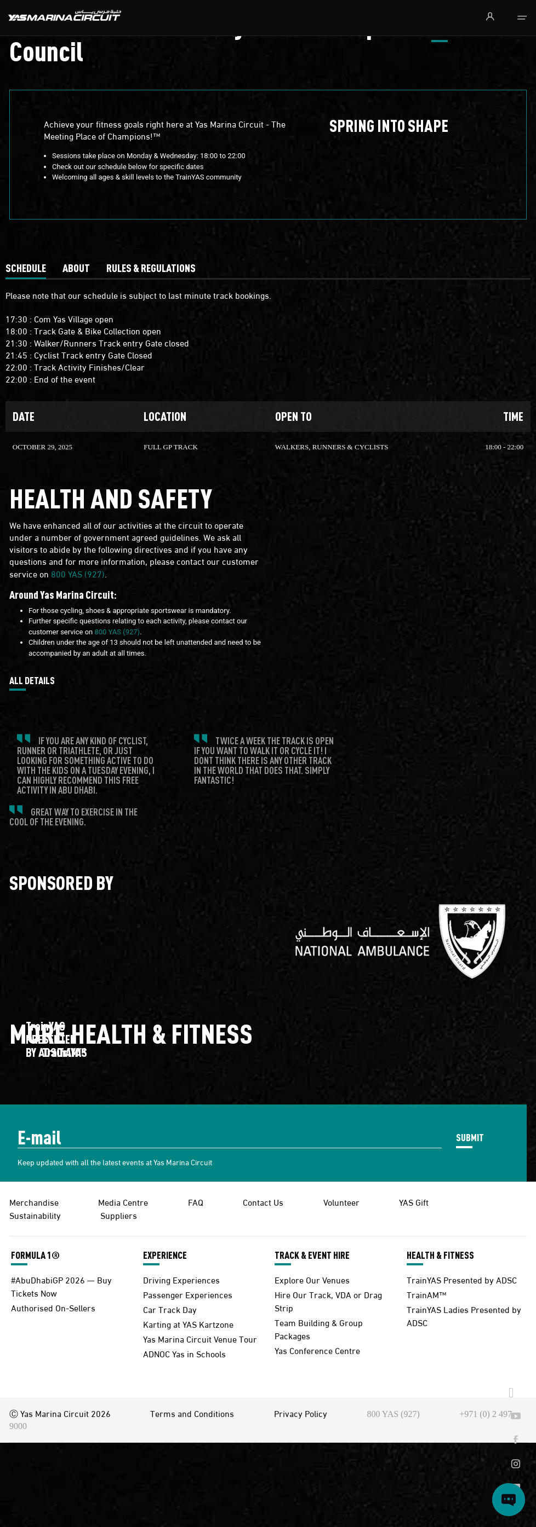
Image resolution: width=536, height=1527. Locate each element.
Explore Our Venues (312, 1279)
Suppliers (118, 1214)
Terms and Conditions (192, 1413)
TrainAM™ (426, 1294)
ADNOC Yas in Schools (184, 1353)
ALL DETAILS (32, 680)
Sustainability (35, 1214)
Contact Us (263, 1201)
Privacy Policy (300, 1413)
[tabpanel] (268, 371)
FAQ (195, 1201)
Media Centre (123, 1201)
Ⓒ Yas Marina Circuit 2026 (60, 1413)
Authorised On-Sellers (53, 1307)
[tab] (25, 268)
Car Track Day (170, 1309)
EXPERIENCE (165, 1255)
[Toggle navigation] (522, 18)
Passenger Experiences (187, 1294)
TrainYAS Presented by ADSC (462, 1279)
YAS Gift (414, 1201)
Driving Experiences (181, 1279)
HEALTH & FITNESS (440, 1255)
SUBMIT (470, 1137)
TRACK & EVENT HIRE (312, 1255)
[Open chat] (508, 1499)
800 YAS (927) (78, 573)
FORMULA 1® (35, 1255)
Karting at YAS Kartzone (188, 1323)
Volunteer (341, 1201)
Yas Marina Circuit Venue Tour (200, 1338)
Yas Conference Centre (317, 1350)
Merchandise (34, 1201)
